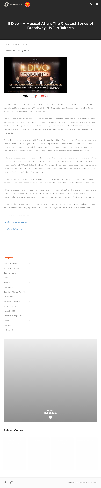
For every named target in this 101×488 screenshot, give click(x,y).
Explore (7, 44)
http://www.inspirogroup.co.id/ (16, 222)
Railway (17, 320)
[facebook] (5, 482)
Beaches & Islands (17, 273)
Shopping (17, 325)
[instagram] (11, 482)
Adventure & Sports (17, 263)
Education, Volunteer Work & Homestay (17, 292)
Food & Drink (17, 287)
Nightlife (17, 282)
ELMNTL (95, 482)
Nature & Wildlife (17, 311)
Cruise (17, 278)
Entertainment (17, 297)
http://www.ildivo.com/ (13, 229)
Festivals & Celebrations (17, 301)
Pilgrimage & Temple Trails (17, 316)
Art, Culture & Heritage (17, 268)
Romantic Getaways (17, 306)
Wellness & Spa (17, 330)
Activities (26, 44)
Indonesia (16, 44)
